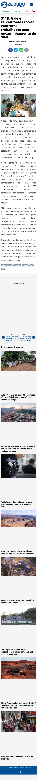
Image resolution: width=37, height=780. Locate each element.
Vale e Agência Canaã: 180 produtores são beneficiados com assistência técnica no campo (18, 397)
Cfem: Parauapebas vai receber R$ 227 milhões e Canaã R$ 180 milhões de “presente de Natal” (18, 705)
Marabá (17, 11)
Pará (33, 11)
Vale (3, 268)
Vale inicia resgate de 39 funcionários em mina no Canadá (17, 601)
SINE (31, 265)
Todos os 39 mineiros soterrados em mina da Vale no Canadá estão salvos (17, 552)
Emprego (25, 265)
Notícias (19, 44)
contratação (17, 265)
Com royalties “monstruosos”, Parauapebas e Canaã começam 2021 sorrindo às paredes (18, 651)
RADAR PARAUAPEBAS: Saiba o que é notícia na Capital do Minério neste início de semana (18, 448)
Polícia (26, 11)
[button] (10, 50)
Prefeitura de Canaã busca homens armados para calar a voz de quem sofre (16, 504)
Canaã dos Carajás (7, 265)
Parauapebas (6, 11)
